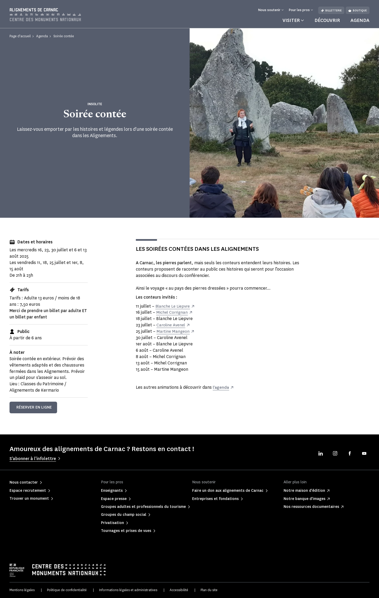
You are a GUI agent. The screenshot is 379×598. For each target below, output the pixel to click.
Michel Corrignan (172, 312)
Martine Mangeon (173, 331)
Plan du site (209, 590)
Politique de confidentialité (67, 590)
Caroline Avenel (171, 325)
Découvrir (327, 20)
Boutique (357, 10)
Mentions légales (22, 590)
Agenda (359, 20)
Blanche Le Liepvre (173, 306)
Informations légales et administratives (128, 590)
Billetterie (331, 10)
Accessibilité (179, 590)
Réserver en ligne (34, 407)
